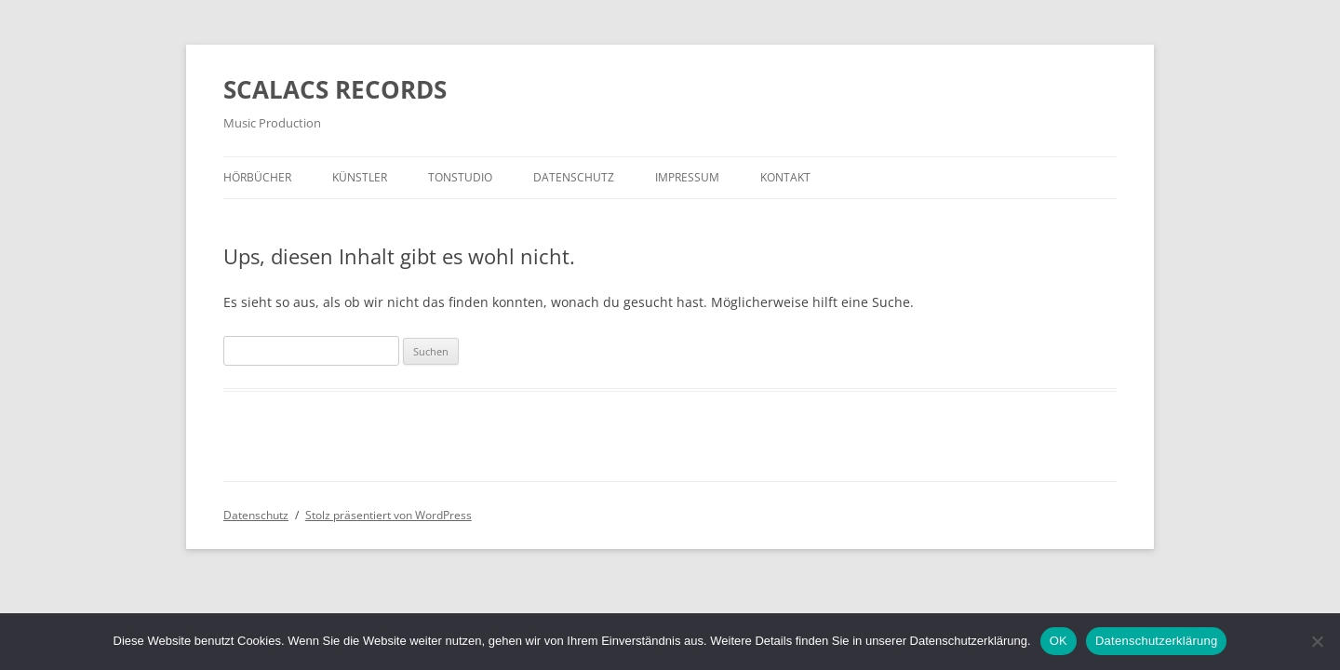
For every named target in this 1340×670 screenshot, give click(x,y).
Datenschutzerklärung (1156, 641)
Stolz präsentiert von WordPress (388, 515)
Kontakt (785, 177)
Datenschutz (573, 177)
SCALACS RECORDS (335, 89)
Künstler (359, 177)
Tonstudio (460, 177)
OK (1058, 641)
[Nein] (1316, 641)
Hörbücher (257, 177)
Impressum (687, 177)
